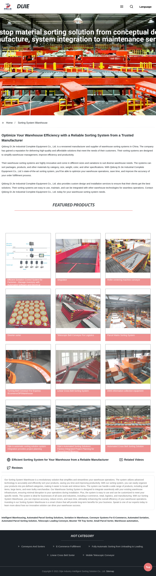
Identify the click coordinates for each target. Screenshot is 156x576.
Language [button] (145, 6)
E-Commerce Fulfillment (71, 546)
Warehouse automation (126, 521)
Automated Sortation (138, 517)
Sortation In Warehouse (76, 517)
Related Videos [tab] (131, 460)
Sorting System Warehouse (32, 122)
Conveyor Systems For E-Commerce (107, 517)
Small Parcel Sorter (103, 521)
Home (9, 122)
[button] (121, 7)
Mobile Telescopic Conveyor (103, 555)
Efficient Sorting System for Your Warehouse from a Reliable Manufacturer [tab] (58, 460)
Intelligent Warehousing (14, 517)
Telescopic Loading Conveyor (53, 521)
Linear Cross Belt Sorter (65, 555)
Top (148, 568)
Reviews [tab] (15, 468)
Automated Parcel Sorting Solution (19, 521)
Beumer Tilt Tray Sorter (81, 521)
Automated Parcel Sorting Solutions (45, 517)
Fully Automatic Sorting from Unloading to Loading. (120, 546)
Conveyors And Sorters (35, 546)
